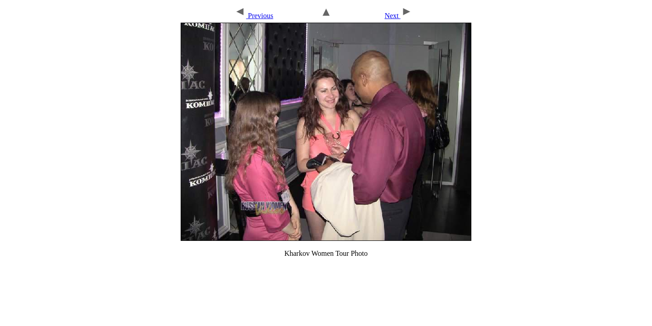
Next (398, 15)
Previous (254, 15)
